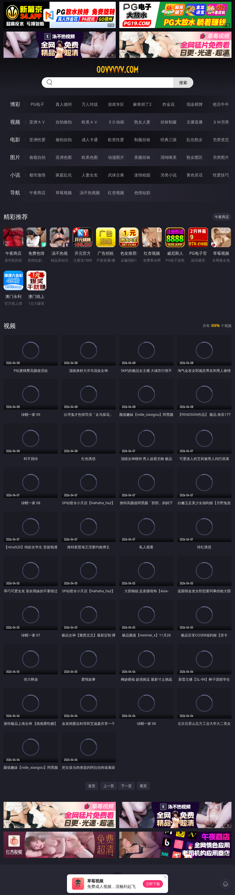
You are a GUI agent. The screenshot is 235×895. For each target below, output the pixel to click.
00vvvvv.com (117, 70)
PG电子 (37, 104)
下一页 (126, 785)
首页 (91, 785)
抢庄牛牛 (221, 104)
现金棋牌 (194, 104)
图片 (15, 157)
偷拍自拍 (64, 139)
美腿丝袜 (142, 157)
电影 (15, 139)
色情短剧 (142, 192)
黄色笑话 (194, 175)
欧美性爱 (116, 139)
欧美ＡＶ (90, 122)
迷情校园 (142, 175)
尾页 (143, 785)
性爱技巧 (221, 175)
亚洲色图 (64, 157)
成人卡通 (90, 139)
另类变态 (221, 139)
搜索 (183, 82)
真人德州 (64, 104)
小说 (15, 174)
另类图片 (221, 157)
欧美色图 (90, 157)
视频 (15, 121)
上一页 (108, 785)
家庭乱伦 (64, 175)
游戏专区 (116, 104)
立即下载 (153, 883)
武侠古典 (116, 175)
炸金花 (168, 104)
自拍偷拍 (64, 122)
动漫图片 (116, 157)
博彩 (15, 104)
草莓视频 (64, 192)
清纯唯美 (168, 157)
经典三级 (168, 139)
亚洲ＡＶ (37, 122)
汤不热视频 (90, 192)
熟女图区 (194, 157)
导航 (15, 192)
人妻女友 (90, 175)
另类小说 (168, 175)
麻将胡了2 (142, 104)
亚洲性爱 (37, 139)
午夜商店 (37, 192)
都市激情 (37, 175)
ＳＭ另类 (221, 122)
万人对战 (90, 104)
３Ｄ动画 (116, 122)
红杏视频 (116, 192)
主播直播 (194, 122)
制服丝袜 (142, 139)
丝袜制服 (168, 122)
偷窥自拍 (37, 157)
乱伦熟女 (194, 139)
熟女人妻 (142, 122)
